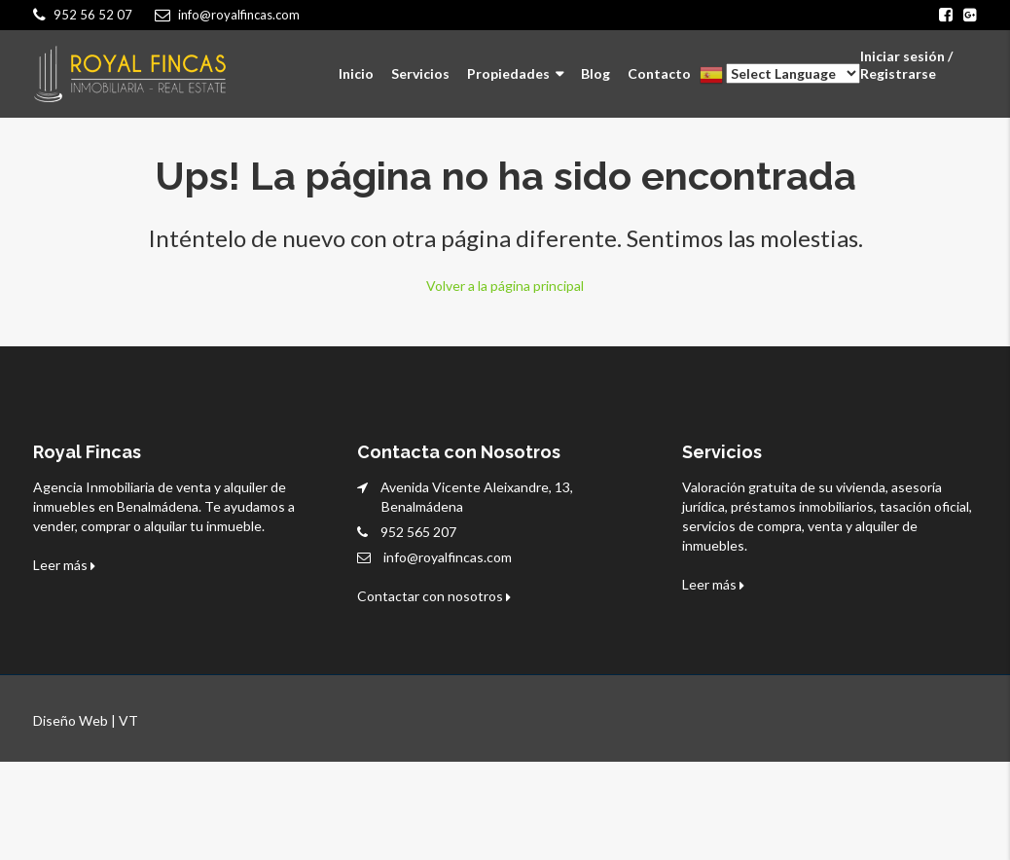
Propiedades (508, 73)
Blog (595, 73)
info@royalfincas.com (447, 556)
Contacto (659, 73)
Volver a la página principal (505, 284)
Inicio (356, 73)
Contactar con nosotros (434, 595)
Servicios (420, 73)
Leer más (64, 563)
